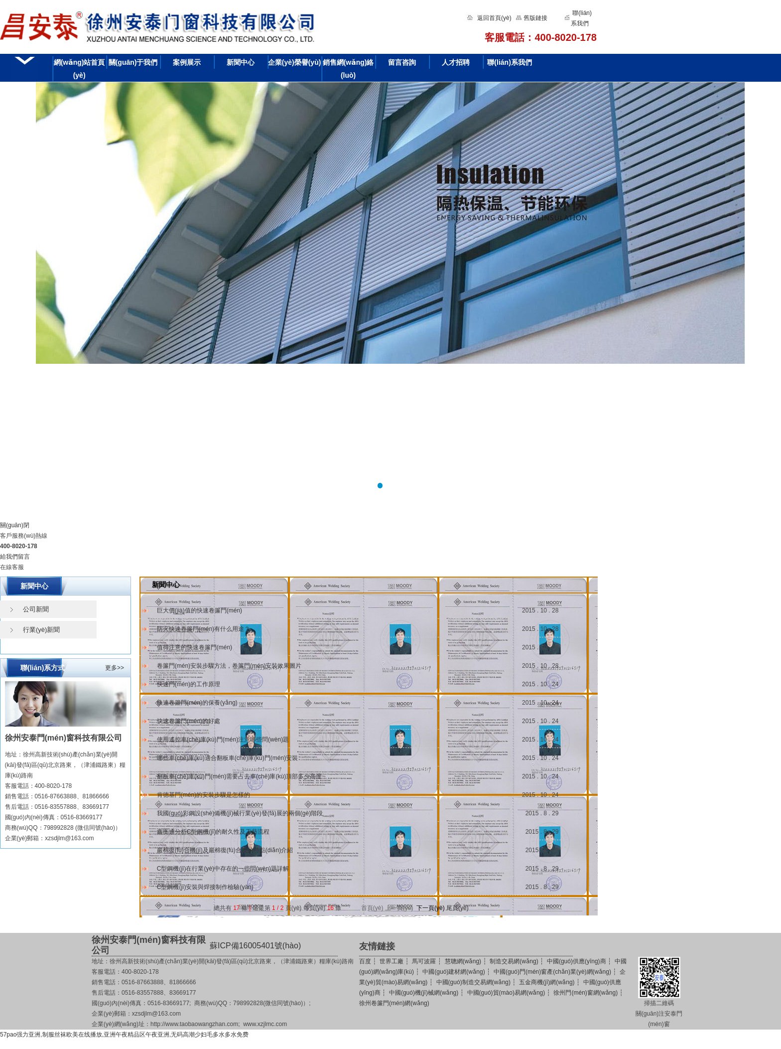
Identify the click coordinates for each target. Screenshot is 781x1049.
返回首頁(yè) (494, 17)
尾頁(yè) (457, 907)
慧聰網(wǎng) (463, 961)
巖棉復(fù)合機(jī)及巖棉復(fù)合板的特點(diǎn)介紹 (225, 850)
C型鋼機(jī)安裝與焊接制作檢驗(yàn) (205, 887)
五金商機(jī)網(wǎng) (546, 982)
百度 (365, 961)
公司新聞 (36, 609)
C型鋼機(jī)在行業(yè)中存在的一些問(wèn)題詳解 (223, 868)
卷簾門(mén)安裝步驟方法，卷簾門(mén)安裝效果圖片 (229, 665)
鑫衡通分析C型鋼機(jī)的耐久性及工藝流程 (213, 831)
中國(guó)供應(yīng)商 (576, 961)
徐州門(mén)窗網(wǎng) (585, 992)
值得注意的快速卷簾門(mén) (194, 647)
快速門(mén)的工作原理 (188, 684)
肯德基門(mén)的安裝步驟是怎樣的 (203, 794)
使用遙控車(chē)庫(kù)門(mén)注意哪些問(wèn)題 (223, 739)
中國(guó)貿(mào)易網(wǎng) (506, 992)
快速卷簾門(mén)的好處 (188, 721)
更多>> (114, 667)
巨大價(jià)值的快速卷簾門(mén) (199, 610)
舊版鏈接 (535, 17)
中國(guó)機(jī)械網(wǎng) (423, 992)
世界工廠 (391, 961)
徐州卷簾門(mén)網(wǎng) (394, 1003)
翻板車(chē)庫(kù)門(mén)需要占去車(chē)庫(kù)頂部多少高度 (239, 776)
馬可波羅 (424, 961)
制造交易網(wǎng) (514, 961)
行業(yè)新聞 (41, 629)
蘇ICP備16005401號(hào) (255, 945)
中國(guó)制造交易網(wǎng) (473, 982)
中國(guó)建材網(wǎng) (453, 971)
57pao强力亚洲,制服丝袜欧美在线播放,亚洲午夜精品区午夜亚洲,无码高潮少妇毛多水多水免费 (124, 1034)
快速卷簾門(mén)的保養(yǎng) (197, 702)
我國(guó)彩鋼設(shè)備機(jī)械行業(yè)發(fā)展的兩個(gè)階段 (240, 813)
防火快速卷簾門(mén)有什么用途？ (203, 628)
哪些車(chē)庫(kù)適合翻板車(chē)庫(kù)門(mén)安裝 (227, 757)
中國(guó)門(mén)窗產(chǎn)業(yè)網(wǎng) (552, 971)
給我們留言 (15, 556)
